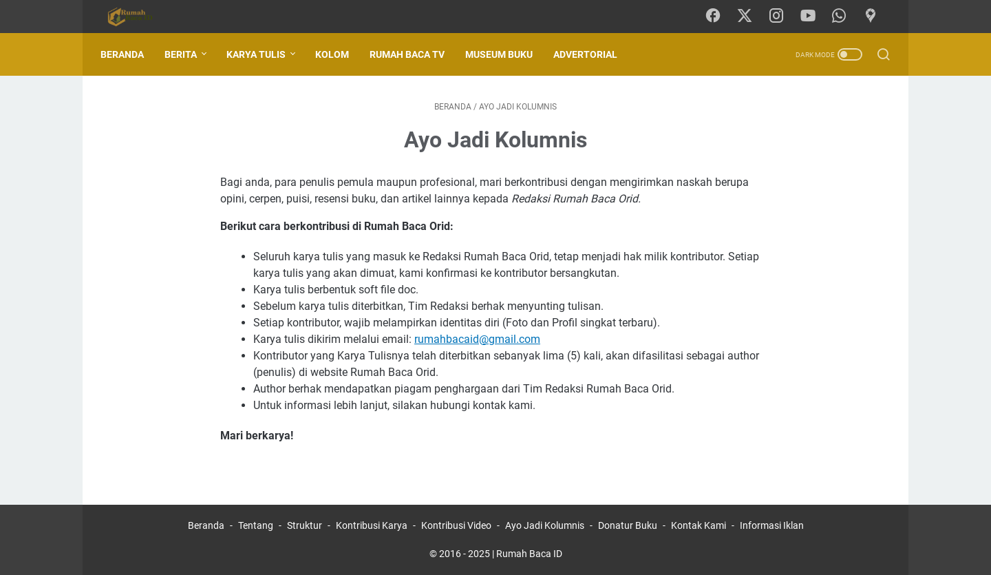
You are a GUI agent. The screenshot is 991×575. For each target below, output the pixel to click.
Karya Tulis (262, 54)
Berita (187, 54)
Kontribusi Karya (371, 525)
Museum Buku (506, 54)
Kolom (339, 54)
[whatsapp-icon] (843, 16)
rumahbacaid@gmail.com (477, 339)
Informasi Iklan (772, 525)
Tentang (255, 525)
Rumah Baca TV (413, 54)
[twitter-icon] (750, 16)
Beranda (129, 54)
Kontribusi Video (456, 525)
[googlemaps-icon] (874, 16)
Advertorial (592, 54)
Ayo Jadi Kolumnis (544, 525)
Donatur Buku (627, 525)
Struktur (304, 525)
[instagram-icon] (781, 16)
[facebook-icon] (719, 16)
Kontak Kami (698, 525)
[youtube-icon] (812, 16)
